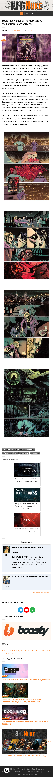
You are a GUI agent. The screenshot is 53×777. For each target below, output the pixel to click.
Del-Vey (33, 30)
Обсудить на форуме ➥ (42, 593)
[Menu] (21, 13)
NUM (8, 653)
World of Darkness (10, 453)
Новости (35, 453)
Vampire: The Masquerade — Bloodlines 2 (19, 449)
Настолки (24, 453)
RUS (12, 653)
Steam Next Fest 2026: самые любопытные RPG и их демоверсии (26, 680)
